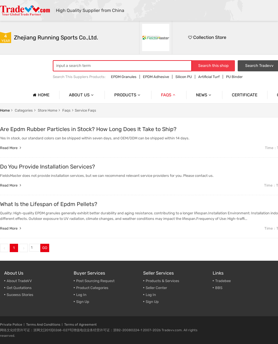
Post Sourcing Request (95, 281)
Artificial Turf (209, 77)
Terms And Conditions (43, 325)
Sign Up (82, 302)
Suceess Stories (20, 295)
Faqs (169, 94)
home (5, 110)
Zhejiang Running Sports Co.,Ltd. (56, 37)
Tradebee (223, 281)
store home (47, 110)
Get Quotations (19, 288)
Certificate (244, 94)
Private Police (11, 325)
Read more (11, 148)
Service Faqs (85, 110)
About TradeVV (19, 281)
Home (40, 94)
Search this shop (213, 65)
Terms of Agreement (80, 325)
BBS (218, 288)
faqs (66, 110)
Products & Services (162, 281)
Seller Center (156, 288)
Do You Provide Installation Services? (47, 166)
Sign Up (152, 302)
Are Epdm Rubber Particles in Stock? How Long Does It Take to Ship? (88, 129)
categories (24, 110)
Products (128, 94)
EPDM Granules (123, 77)
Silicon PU (183, 77)
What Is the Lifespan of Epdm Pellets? (48, 204)
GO (44, 248)
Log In (81, 295)
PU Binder (234, 77)
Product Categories (92, 288)
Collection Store (207, 37)
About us (82, 94)
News (204, 94)
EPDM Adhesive (156, 77)
